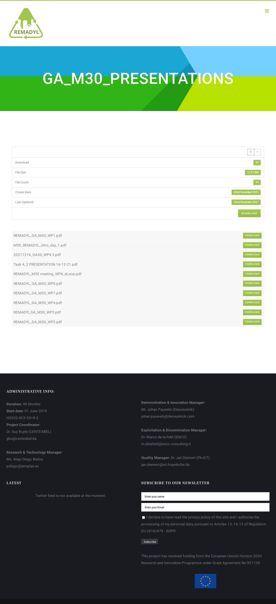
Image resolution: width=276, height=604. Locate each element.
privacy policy (199, 517)
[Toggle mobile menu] (267, 11)
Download (249, 213)
